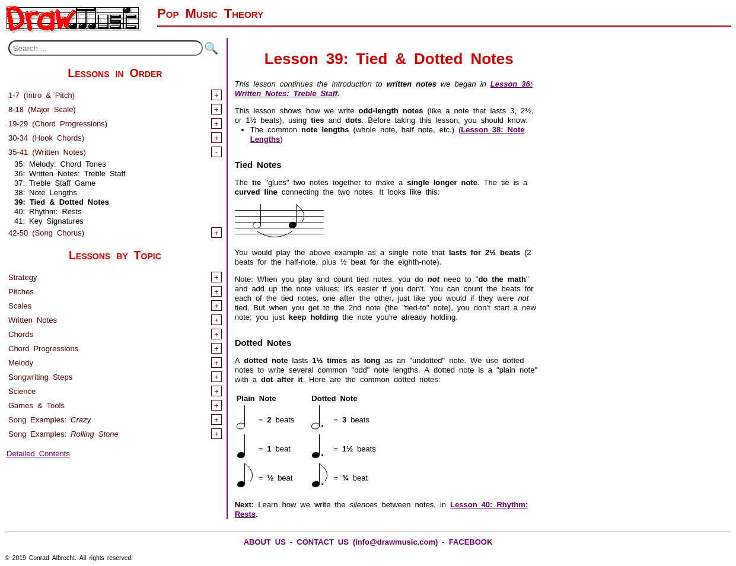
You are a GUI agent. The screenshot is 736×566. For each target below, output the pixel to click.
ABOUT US (265, 541)
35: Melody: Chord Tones (60, 163)
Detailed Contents (38, 452)
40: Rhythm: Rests (48, 210)
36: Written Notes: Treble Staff (69, 172)
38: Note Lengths (45, 191)
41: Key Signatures (49, 220)
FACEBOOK (471, 541)
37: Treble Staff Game (54, 182)
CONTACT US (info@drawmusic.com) (367, 541)
